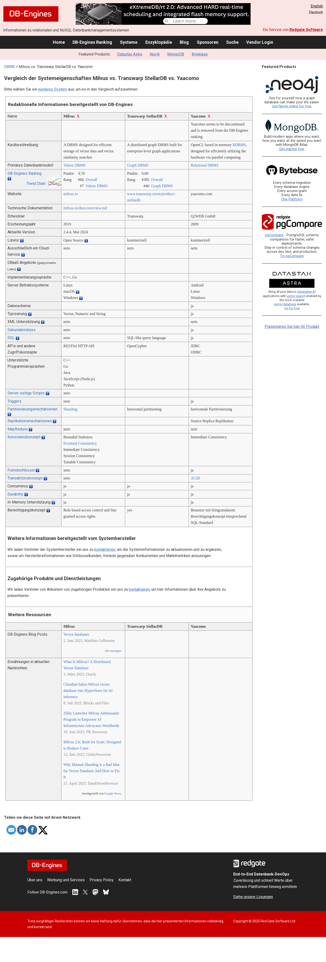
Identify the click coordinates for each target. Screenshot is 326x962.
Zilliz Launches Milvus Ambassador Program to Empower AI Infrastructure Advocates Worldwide (91, 719)
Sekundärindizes (21, 330)
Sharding (70, 409)
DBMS (9, 66)
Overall (91, 180)
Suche (232, 42)
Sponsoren (207, 42)
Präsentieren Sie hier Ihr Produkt (291, 326)
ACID (195, 478)
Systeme (128, 42)
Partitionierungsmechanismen (32, 409)
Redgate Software (306, 29)
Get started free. (292, 149)
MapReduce (17, 429)
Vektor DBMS (74, 165)
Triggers (14, 401)
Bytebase (200, 54)
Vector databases (76, 634)
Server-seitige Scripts (26, 393)
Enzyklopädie (158, 42)
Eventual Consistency (80, 443)
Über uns (34, 880)
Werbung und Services (66, 880)
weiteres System (52, 89)
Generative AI (306, 291)
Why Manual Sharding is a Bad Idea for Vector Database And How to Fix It (91, 771)
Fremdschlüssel (21, 470)
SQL (11, 337)
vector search (296, 296)
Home (59, 42)
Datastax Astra (129, 54)
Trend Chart (35, 183)
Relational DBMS (204, 165)
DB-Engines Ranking (92, 42)
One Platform (291, 199)
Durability (15, 494)
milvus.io (70, 194)
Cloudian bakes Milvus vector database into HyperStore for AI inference (87, 690)
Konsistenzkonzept (23, 437)
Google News (112, 793)
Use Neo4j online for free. (292, 106)
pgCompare (274, 235)
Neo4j (155, 54)
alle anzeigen (113, 650)
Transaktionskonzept (25, 478)
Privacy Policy (102, 880)
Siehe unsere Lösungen (253, 896)
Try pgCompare (292, 256)
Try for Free (292, 308)
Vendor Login (259, 42)
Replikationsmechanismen (29, 421)
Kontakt (124, 880)
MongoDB (175, 54)
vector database (285, 304)
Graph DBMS (137, 165)
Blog (184, 42)
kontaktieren (104, 549)
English (317, 6)
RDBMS (239, 145)
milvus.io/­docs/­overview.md (85, 208)
